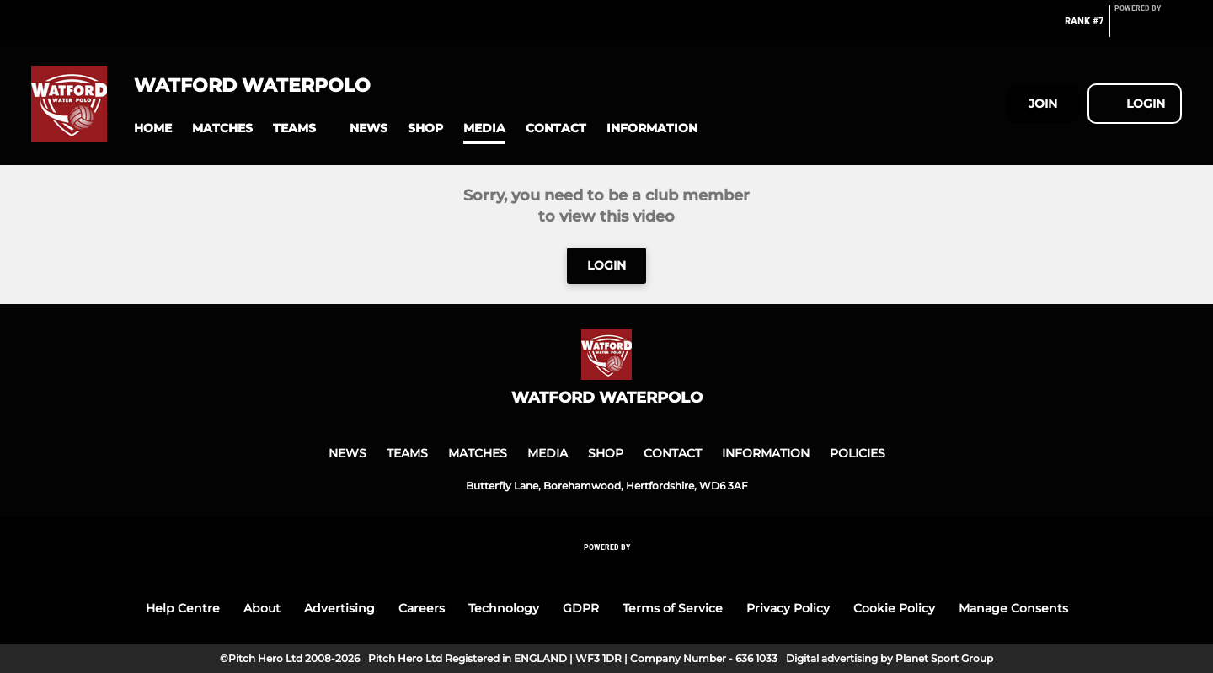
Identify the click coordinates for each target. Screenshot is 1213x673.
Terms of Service (673, 608)
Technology (503, 608)
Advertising (339, 608)
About (262, 608)
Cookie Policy (894, 608)
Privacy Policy (788, 608)
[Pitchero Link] (1148, 28)
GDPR (581, 608)
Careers (421, 608)
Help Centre (183, 608)
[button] (153, 128)
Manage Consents (1013, 608)
